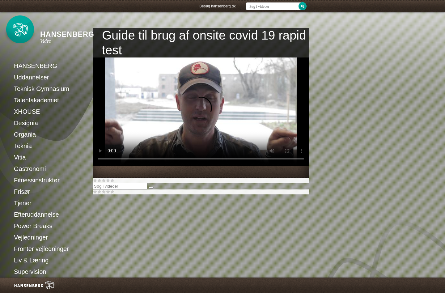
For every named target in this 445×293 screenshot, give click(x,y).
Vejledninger (31, 237)
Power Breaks (33, 226)
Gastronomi (30, 168)
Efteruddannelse (36, 214)
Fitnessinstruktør (37, 180)
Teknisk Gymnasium (41, 88)
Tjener (23, 203)
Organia (25, 134)
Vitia (20, 157)
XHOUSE (27, 111)
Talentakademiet (36, 100)
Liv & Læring (31, 260)
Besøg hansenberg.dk (217, 6)
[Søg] (151, 188)
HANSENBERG (35, 65)
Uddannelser (31, 77)
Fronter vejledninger (41, 248)
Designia (26, 123)
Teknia (23, 145)
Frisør (22, 191)
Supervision (30, 271)
